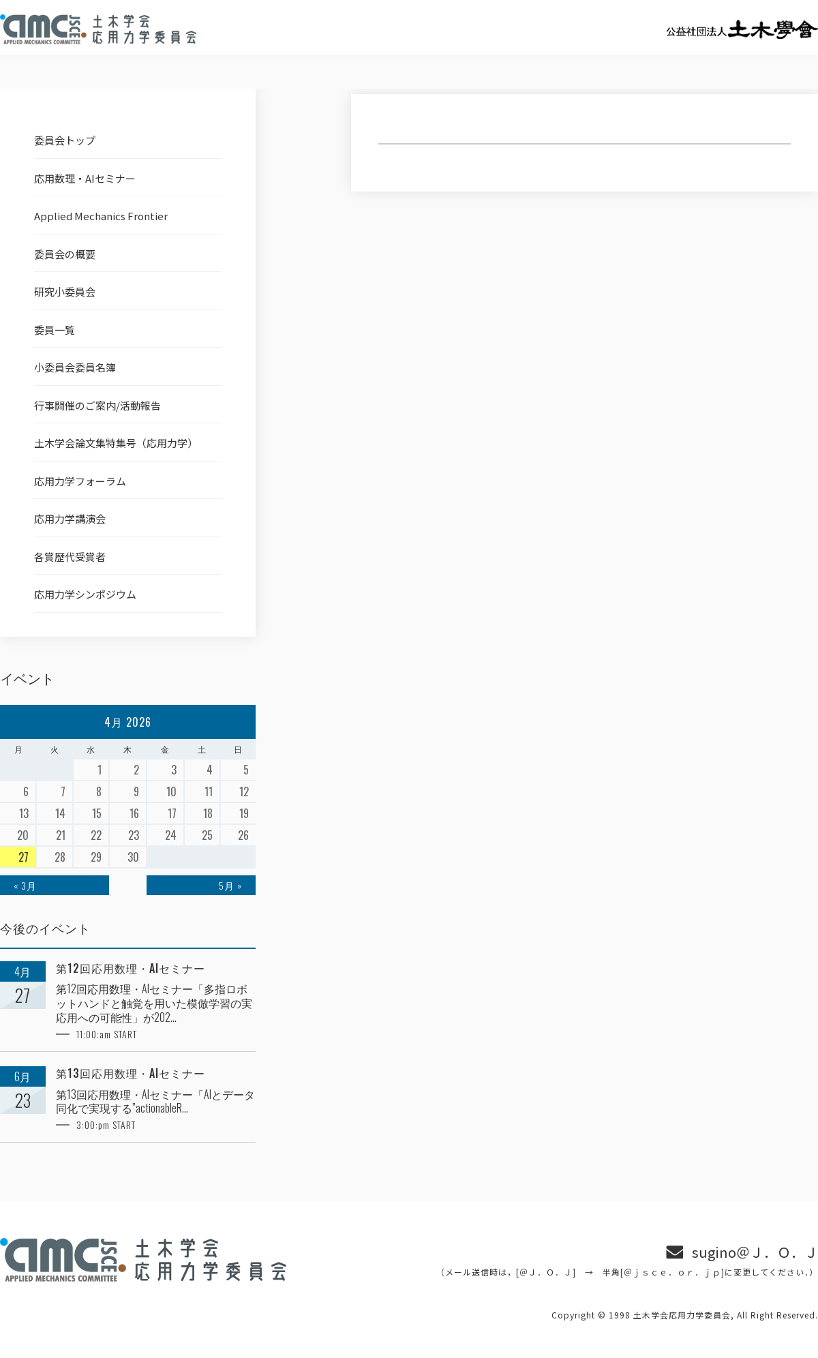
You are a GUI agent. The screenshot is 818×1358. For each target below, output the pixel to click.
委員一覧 (54, 329)
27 (23, 857)
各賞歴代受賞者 (70, 556)
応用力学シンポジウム (85, 594)
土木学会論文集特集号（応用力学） (116, 443)
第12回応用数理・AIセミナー (130, 968)
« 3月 (25, 885)
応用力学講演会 (70, 518)
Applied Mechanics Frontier (101, 216)
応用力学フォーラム (80, 481)
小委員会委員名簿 (75, 367)
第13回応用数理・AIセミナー (130, 1073)
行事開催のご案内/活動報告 (97, 405)
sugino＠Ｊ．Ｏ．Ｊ (755, 1252)
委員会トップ (64, 140)
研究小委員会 (64, 291)
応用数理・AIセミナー (85, 178)
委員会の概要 (64, 254)
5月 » (230, 885)
